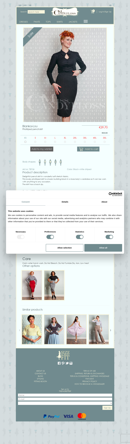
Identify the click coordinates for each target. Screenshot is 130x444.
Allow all (103, 248)
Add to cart (91, 150)
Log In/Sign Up (105, 11)
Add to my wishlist (42, 150)
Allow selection (64, 248)
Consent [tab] (26, 202)
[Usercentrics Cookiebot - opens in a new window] (110, 194)
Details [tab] (65, 202)
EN (110, 5)
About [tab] (104, 202)
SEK (30, 5)
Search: (23, 11)
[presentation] (19, 331)
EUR (20, 5)
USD (25, 5)
